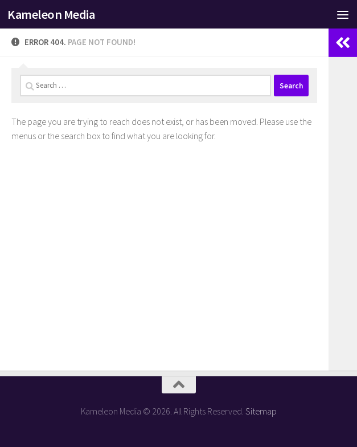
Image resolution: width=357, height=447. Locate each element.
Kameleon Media (51, 14)
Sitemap (261, 411)
